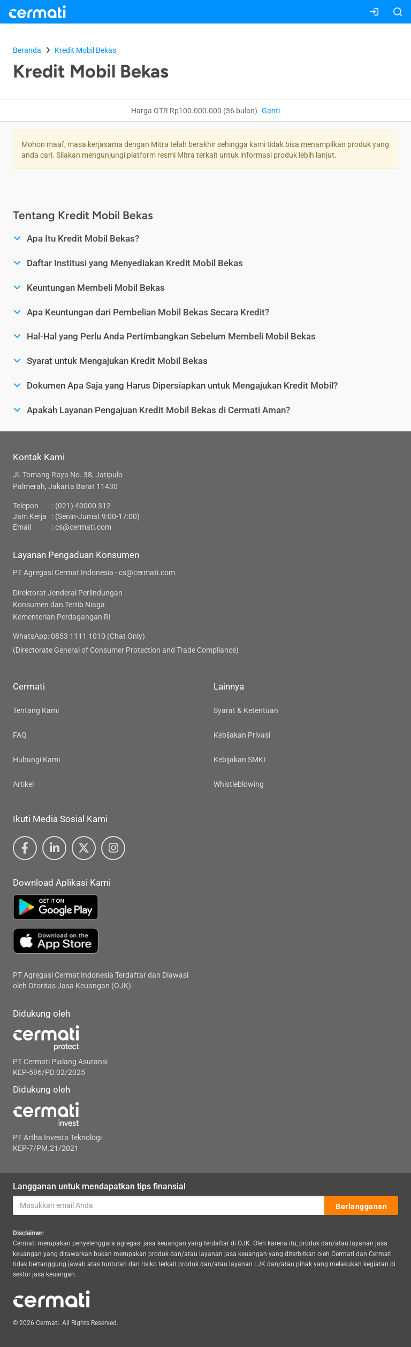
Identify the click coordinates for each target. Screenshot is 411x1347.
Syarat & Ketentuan (246, 710)
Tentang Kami (36, 710)
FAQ (20, 735)
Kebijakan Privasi (242, 735)
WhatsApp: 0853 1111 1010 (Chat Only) (79, 636)
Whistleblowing (239, 784)
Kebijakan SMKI (239, 759)
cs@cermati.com (83, 527)
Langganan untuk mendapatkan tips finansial (99, 1186)
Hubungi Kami (36, 759)
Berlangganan (361, 1206)
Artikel (23, 784)
